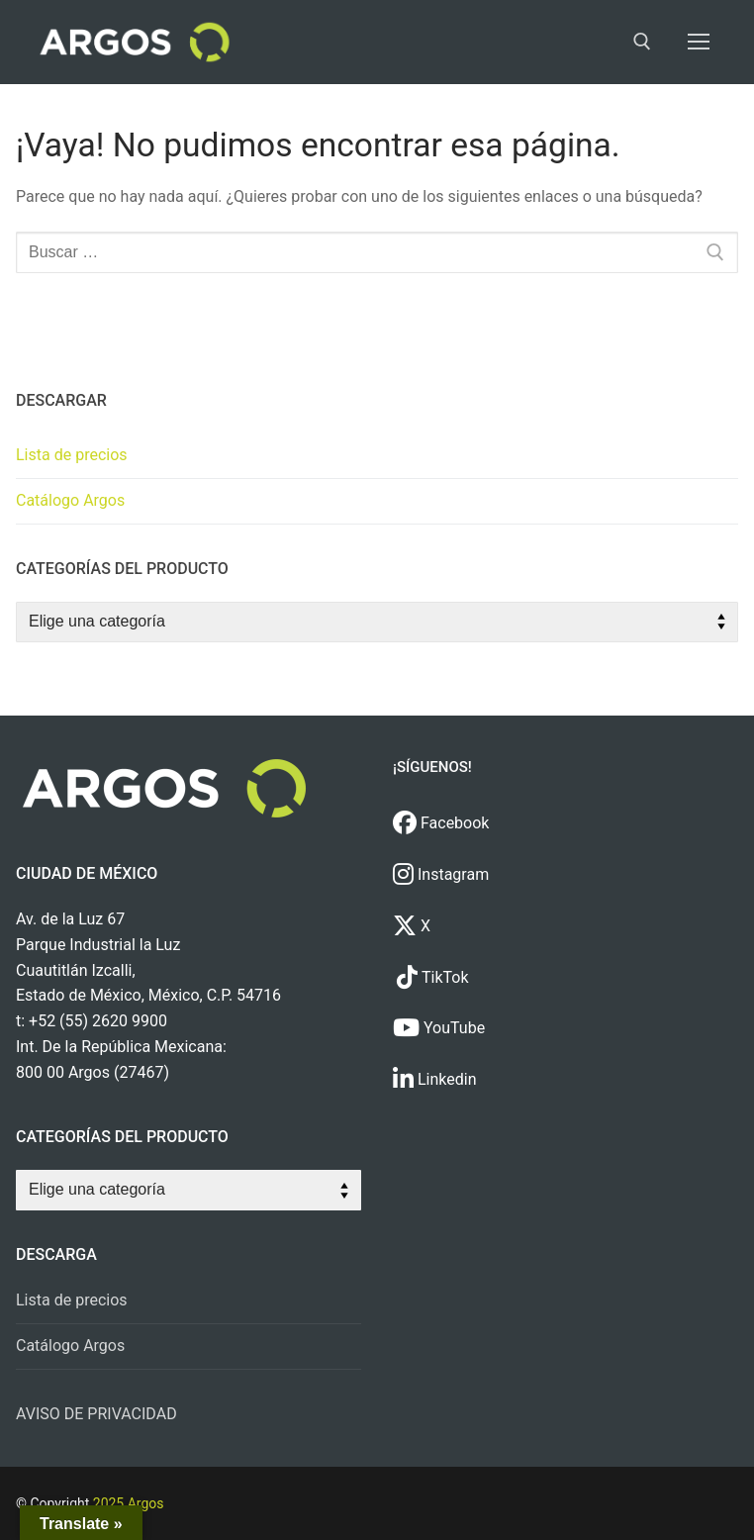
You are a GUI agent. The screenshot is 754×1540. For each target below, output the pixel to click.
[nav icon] (698, 42)
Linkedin (435, 1079)
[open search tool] (642, 41)
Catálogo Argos (70, 500)
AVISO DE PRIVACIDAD (96, 1413)
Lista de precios (72, 454)
